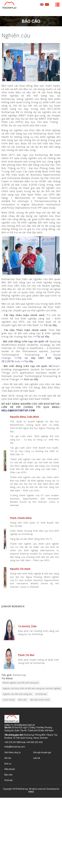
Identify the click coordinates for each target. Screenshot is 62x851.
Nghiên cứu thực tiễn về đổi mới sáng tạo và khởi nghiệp (32, 688)
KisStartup (41, 694)
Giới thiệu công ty (12, 752)
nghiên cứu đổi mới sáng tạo (17, 694)
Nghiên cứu (15, 35)
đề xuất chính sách (40, 699)
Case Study (9, 699)
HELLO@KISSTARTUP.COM (18, 410)
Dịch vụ (7, 763)
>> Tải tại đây (48, 325)
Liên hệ (36, 758)
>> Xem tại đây (29, 379)
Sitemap (8, 780)
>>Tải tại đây (41, 336)
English (42, 4)
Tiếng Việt (47, 4)
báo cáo (22, 699)
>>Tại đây (27, 361)
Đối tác (7, 758)
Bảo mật (8, 774)
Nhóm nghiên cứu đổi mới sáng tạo (21, 682)
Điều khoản (9, 769)
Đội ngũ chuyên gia (42, 752)
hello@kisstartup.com (14, 746)
